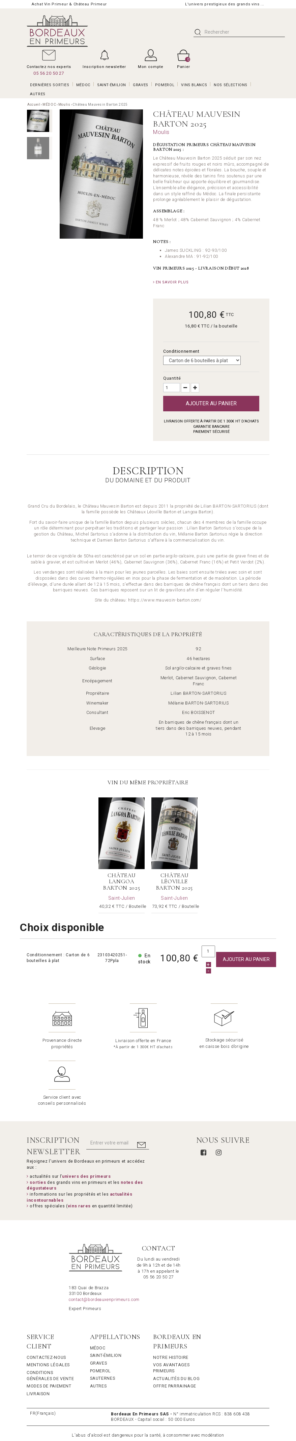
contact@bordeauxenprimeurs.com (104, 1242)
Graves (98, 1305)
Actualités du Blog (176, 1321)
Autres (98, 1328)
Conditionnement (182, 351)
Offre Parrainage (174, 1328)
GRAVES (140, 85)
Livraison (38, 1336)
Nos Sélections (230, 85)
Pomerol (100, 1313)
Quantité (172, 378)
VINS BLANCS (194, 85)
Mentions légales (48, 1307)
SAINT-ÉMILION (111, 85)
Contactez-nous (46, 1300)
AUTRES (38, 94)
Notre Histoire (170, 1300)
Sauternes (102, 1321)
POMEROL (164, 85)
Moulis (64, 104)
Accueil (33, 104)
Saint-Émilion (106, 1298)
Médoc (98, 1290)
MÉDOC (83, 85)
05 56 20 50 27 (48, 73)
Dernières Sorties (49, 85)
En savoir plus (170, 282)
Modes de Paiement (49, 1328)
